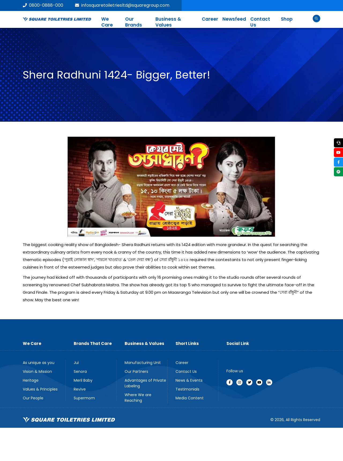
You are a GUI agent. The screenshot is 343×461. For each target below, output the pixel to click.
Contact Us (260, 22)
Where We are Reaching (138, 397)
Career (210, 19)
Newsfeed (234, 19)
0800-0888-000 (43, 5)
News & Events (189, 380)
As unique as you (38, 362)
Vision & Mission (37, 371)
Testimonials (187, 389)
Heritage (31, 380)
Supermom (84, 398)
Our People (33, 398)
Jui (76, 362)
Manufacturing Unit (143, 362)
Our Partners (136, 371)
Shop (287, 19)
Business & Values (168, 22)
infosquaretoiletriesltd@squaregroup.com (122, 5)
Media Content (190, 398)
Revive (80, 389)
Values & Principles (40, 389)
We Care (107, 22)
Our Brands (133, 22)
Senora (80, 371)
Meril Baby (83, 380)
